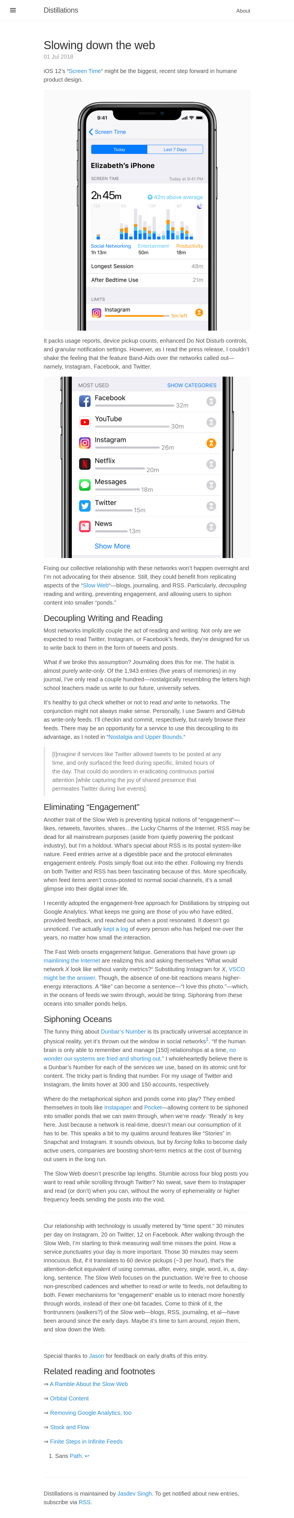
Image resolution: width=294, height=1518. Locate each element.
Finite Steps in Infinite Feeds (86, 1441)
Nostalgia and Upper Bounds (145, 737)
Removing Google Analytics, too (91, 1413)
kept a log (115, 929)
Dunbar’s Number (123, 1031)
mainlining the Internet (72, 960)
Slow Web (96, 585)
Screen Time (85, 71)
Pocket (153, 1107)
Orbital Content (69, 1398)
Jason (96, 1356)
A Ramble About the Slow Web (89, 1384)
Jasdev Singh (134, 1493)
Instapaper (117, 1107)
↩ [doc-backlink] (87, 1456)
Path (76, 1456)
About (243, 11)
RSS (84, 1502)
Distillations (61, 10)
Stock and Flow (70, 1427)
